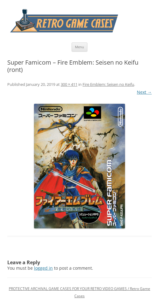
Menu (79, 47)
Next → (144, 92)
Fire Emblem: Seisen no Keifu (108, 84)
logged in (43, 268)
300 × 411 (69, 84)
